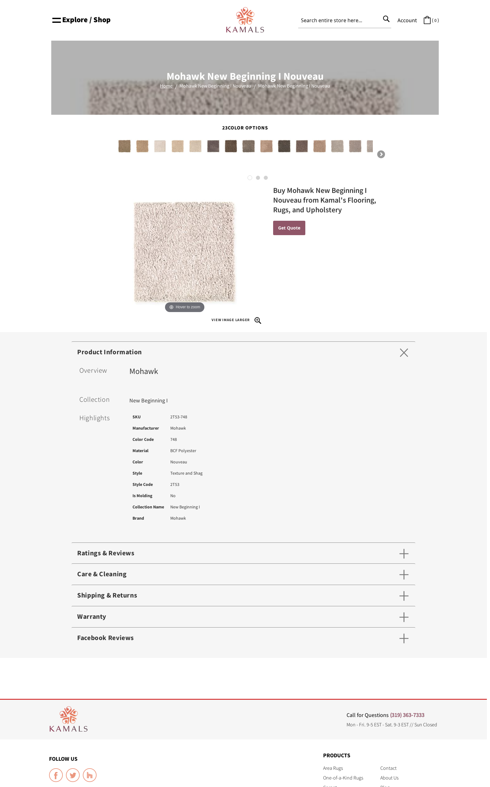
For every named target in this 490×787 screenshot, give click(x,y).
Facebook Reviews (106, 638)
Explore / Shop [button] (81, 19)
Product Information (110, 352)
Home (166, 86)
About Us (389, 777)
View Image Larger (237, 320)
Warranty (92, 617)
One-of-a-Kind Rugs (343, 777)
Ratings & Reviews (106, 553)
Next (380, 154)
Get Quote (289, 228)
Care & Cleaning (102, 574)
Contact (388, 768)
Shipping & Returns (108, 595)
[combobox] (344, 20)
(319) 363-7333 (407, 715)
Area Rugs (333, 768)
